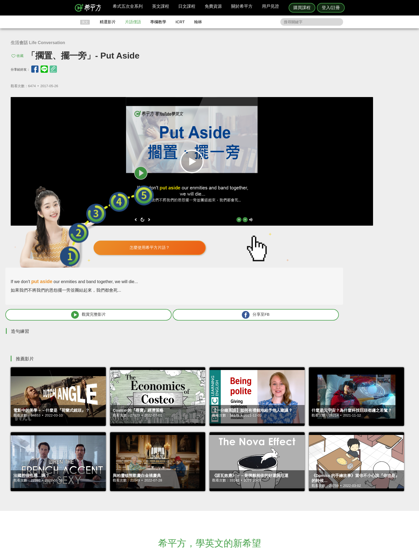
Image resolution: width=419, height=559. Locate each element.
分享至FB (365, 181)
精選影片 (108, 22)
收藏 (20, 56)
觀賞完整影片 (292, 181)
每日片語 (216, 499)
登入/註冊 (331, 7)
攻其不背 (216, 489)
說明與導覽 (268, 494)
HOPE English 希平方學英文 (164, 457)
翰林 (198, 22)
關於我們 (242, 499)
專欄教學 (158, 22)
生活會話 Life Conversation (38, 42)
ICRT (180, 22)
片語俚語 (133, 22)
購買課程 (302, 7)
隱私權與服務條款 (274, 489)
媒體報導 (242, 504)
